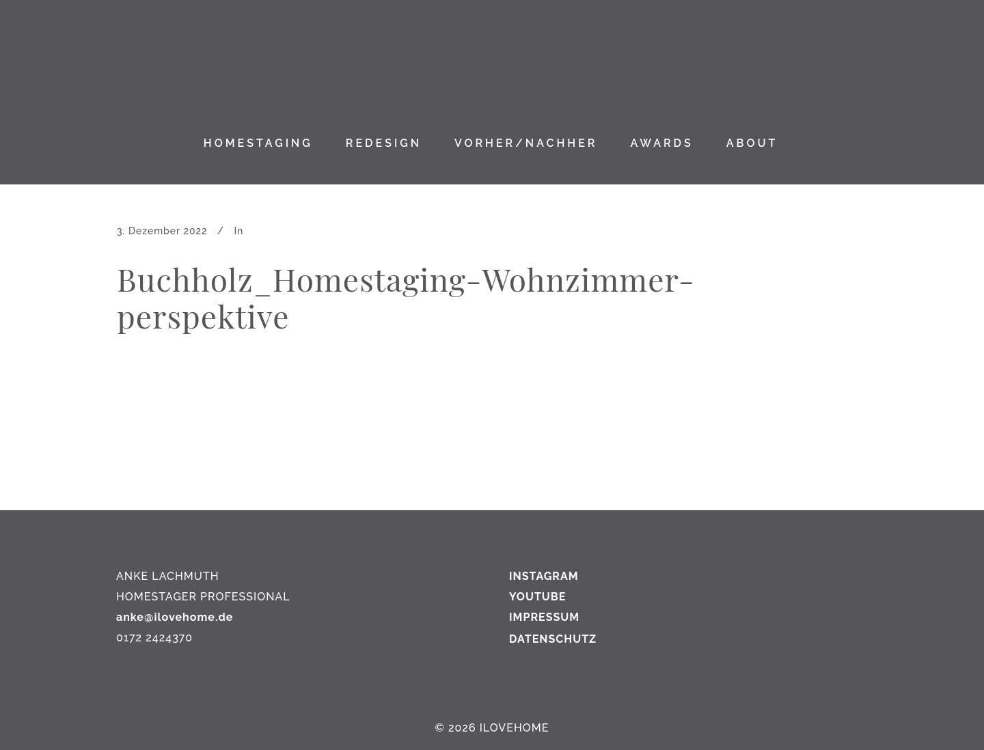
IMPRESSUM (544, 617)
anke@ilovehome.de (174, 617)
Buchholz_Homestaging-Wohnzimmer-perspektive (406, 297)
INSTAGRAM (544, 576)
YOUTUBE (537, 596)
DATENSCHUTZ (553, 639)
